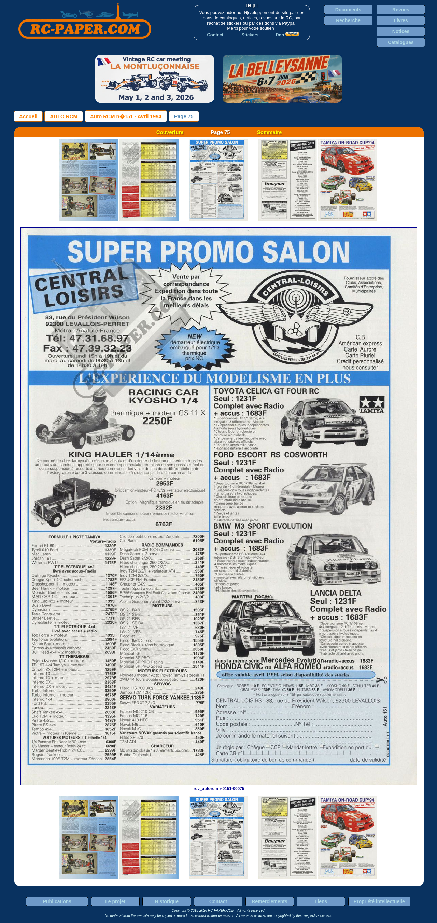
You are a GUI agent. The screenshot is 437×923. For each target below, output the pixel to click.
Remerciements (269, 901)
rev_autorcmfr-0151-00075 (218, 786)
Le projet (115, 901)
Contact (218, 901)
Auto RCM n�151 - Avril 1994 (125, 116)
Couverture (170, 132)
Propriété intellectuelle (379, 901)
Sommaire (269, 132)
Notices (401, 31)
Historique (167, 901)
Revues (400, 9)
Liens (321, 901)
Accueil (28, 116)
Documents (348, 9)
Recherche (348, 20)
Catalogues (400, 42)
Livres (401, 20)
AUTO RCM (63, 116)
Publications (57, 901)
